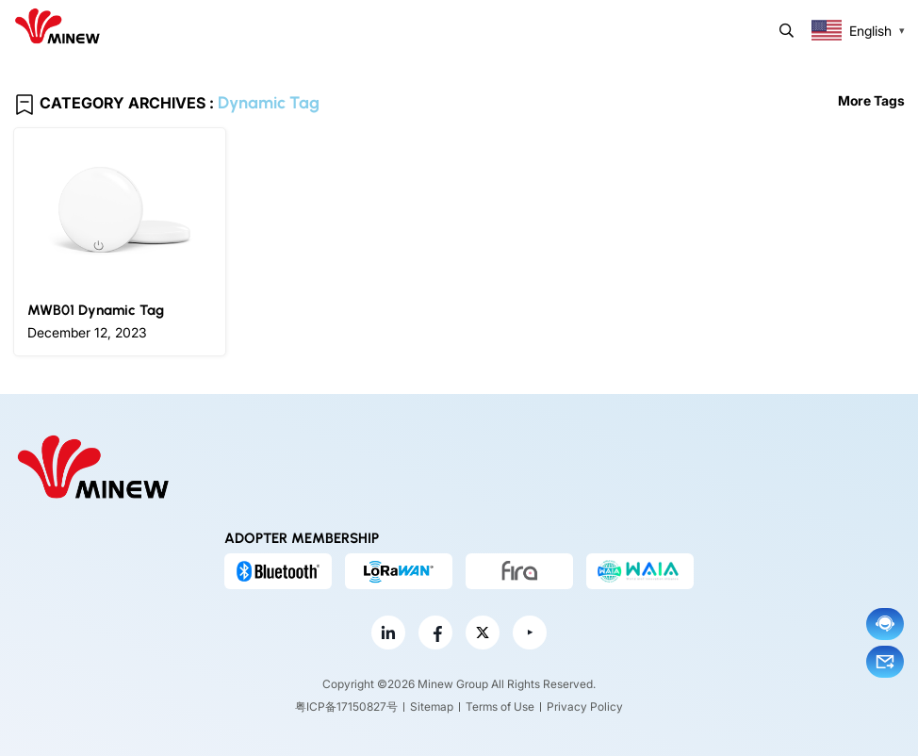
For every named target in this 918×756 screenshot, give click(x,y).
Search (786, 31)
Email (885, 661)
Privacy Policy (585, 706)
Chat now (885, 624)
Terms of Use (500, 706)
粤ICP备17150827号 (346, 706)
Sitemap (431, 706)
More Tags (871, 100)
